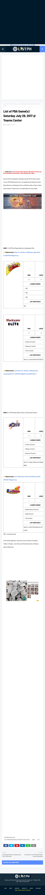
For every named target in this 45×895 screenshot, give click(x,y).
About (10, 888)
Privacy (31, 888)
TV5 (38, 839)
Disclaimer (38, 888)
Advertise (17, 888)
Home (4, 103)
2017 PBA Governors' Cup (12, 103)
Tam (6, 124)
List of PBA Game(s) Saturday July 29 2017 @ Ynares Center (17, 839)
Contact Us (24, 888)
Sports (33, 839)
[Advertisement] (22, 22)
